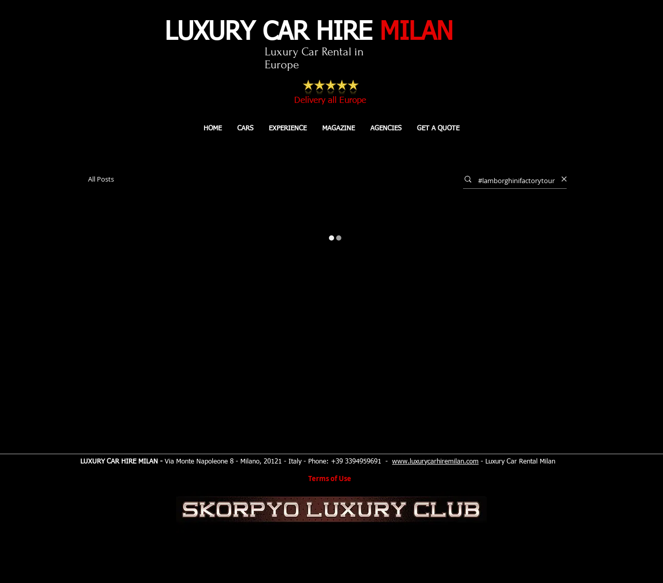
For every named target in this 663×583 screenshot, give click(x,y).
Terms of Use (329, 478)
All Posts (101, 179)
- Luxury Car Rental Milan (517, 461)
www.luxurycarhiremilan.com (435, 461)
